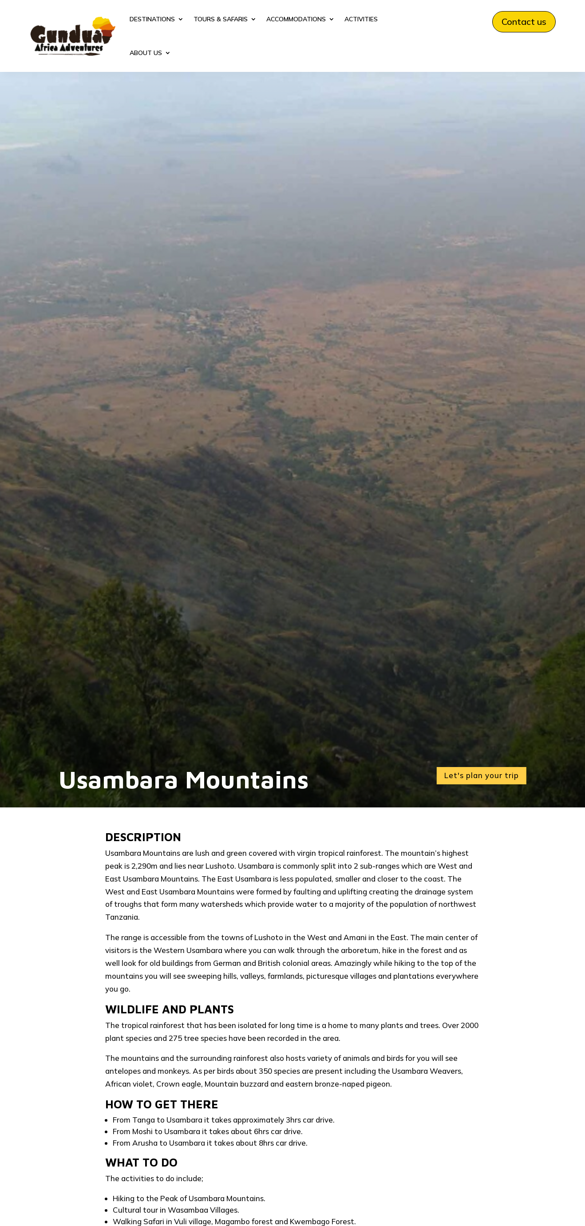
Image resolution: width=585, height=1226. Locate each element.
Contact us (524, 21)
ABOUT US (146, 53)
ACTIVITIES (361, 19)
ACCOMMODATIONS (296, 19)
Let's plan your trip (481, 775)
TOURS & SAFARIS (221, 19)
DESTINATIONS (152, 19)
